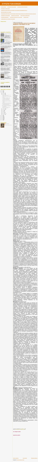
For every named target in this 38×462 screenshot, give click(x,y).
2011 (2, 119)
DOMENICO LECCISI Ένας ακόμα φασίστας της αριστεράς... (6, 107)
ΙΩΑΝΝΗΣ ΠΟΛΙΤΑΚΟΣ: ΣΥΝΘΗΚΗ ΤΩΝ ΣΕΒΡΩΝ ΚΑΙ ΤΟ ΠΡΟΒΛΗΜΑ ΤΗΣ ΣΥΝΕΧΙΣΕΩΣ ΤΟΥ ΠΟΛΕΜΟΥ (8, 49)
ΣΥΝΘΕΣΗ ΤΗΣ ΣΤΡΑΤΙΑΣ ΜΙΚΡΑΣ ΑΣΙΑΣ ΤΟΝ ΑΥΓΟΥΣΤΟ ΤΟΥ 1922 (6, 71)
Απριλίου (3, 112)
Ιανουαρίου (3, 114)
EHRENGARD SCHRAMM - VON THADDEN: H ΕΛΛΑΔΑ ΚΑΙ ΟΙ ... (6, 98)
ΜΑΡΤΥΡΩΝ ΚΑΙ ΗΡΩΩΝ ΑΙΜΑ (25, 15)
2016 (2, 115)
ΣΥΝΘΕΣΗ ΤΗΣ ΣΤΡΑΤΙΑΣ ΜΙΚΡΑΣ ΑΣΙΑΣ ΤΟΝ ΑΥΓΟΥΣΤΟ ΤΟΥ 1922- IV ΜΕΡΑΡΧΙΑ (6, 66)
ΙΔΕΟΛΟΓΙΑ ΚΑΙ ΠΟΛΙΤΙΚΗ (15, 15)
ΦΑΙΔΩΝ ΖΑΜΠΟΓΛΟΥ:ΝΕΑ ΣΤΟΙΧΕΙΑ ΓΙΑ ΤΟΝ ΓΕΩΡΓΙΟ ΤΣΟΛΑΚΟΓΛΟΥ (6, 54)
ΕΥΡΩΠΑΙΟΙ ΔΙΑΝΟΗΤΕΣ (5, 17)
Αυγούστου (3, 109)
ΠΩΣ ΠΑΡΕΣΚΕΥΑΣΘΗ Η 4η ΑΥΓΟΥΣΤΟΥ (6, 45)
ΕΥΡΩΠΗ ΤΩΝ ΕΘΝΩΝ (11, 4)
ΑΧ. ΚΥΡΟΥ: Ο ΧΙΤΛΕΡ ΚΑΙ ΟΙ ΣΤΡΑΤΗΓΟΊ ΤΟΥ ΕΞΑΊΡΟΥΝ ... (6, 99)
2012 (2, 118)
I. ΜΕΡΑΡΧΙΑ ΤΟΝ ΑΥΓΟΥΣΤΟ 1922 (5, 58)
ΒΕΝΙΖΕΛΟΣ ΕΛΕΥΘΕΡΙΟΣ (20, 429)
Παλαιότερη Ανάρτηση (34, 458)
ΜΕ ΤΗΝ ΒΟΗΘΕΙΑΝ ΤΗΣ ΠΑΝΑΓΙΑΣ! (6, 105)
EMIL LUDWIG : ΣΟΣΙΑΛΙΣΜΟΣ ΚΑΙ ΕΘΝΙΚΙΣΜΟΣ (7, 75)
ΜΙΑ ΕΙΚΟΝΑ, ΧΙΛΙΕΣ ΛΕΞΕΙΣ (5, 8)
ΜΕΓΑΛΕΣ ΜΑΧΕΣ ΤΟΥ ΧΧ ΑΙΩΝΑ (6, 12)
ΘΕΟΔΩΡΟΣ (7, 123)
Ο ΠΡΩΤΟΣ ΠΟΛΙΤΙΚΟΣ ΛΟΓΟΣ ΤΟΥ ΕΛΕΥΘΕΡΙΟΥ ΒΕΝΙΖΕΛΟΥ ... (6, 104)
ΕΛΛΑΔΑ (24, 429)
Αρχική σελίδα (25, 458)
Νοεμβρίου (3, 93)
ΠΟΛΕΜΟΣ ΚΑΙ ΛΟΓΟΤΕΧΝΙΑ (5, 15)
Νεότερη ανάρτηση (15, 458)
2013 (2, 117)
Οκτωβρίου (3, 94)
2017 (2, 92)
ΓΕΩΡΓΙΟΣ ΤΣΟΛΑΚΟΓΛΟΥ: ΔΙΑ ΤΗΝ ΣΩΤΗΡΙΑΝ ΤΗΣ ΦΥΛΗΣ (8, 34)
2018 (2, 91)
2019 (2, 90)
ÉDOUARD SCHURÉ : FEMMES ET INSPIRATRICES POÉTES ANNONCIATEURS (8, 40)
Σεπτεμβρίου (3, 108)
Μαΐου (3, 111)
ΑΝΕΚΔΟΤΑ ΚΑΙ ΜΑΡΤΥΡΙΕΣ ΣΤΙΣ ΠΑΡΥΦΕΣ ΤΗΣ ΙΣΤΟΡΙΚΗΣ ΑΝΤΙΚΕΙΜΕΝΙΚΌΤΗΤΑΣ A (14, 10)
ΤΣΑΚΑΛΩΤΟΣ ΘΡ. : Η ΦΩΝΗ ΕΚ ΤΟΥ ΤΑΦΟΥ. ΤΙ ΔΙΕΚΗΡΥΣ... (6, 95)
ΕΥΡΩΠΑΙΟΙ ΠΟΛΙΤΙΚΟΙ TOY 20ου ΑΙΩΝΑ (16, 17)
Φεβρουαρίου (4, 113)
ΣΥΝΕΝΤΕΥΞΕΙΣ (26, 17)
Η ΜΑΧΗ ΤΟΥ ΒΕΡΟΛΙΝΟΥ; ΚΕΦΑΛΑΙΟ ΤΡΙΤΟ (8, 62)
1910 (15, 429)
